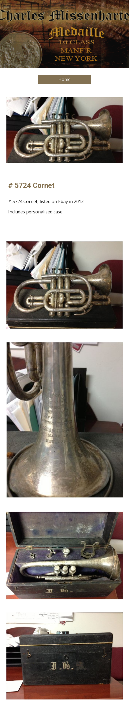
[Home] (64, 79)
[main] (64, 185)
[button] (6, 7)
